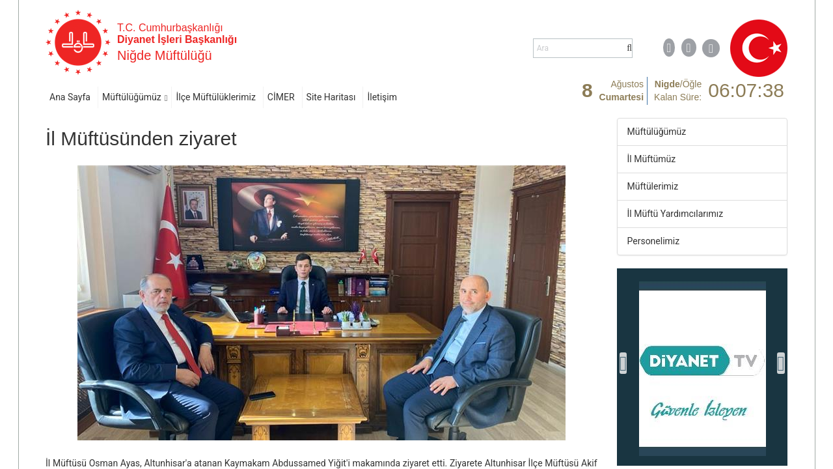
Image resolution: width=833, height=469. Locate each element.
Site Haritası (331, 97)
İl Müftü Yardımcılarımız (675, 213)
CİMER (281, 97)
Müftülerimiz (653, 186)
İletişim (382, 97)
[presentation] (623, 363)
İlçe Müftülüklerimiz (215, 97)
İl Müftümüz (651, 159)
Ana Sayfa (69, 97)
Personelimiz (653, 241)
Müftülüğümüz (131, 97)
